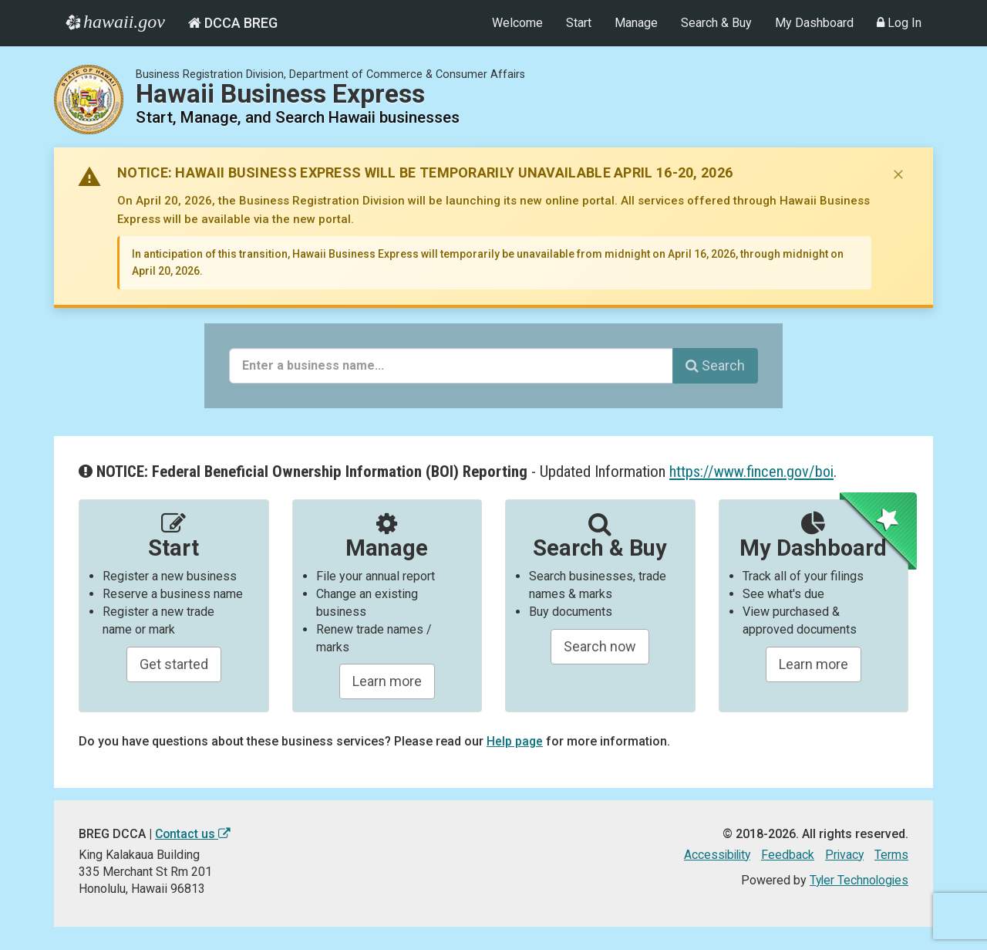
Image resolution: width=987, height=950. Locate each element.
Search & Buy (716, 22)
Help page (515, 741)
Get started (174, 664)
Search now (600, 646)
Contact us (193, 834)
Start (578, 22)
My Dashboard (814, 22)
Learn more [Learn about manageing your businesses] (387, 681)
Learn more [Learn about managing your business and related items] (813, 664)
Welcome (517, 22)
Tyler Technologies (857, 880)
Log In (899, 22)
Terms (891, 854)
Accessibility (714, 854)
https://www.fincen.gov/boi (752, 471)
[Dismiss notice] (898, 174)
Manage (636, 22)
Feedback (786, 854)
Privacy (844, 854)
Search (715, 365)
